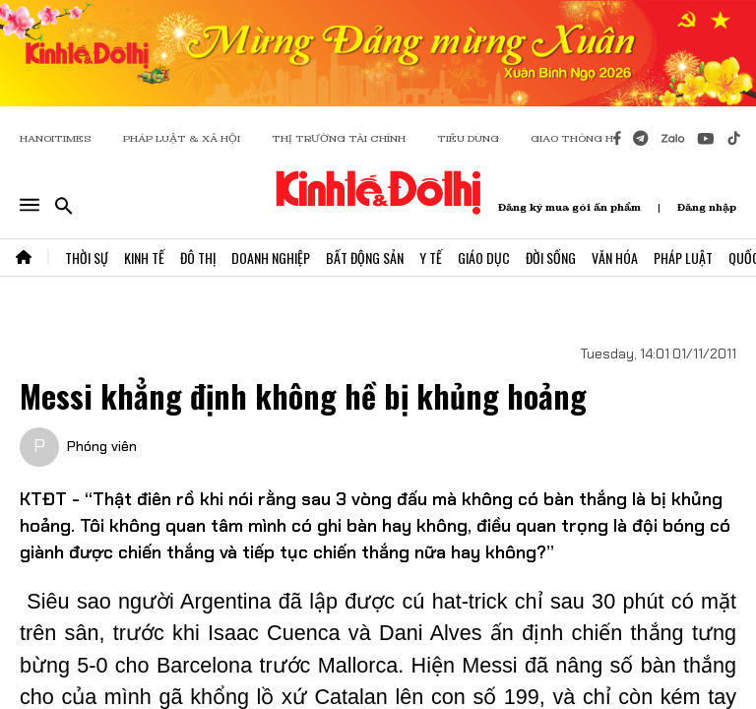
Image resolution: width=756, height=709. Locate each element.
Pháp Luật (683, 257)
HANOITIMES (56, 138)
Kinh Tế (144, 257)
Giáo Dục (484, 257)
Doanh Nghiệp (270, 257)
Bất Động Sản (365, 257)
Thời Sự (86, 257)
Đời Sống (551, 257)
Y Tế (430, 257)
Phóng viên (102, 446)
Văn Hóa (615, 257)
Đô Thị (198, 257)
